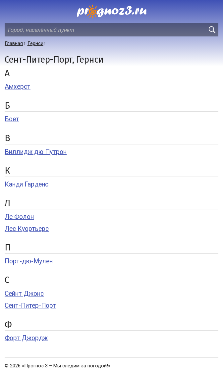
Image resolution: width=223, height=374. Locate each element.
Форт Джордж (26, 338)
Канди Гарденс (26, 184)
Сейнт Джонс (24, 293)
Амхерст (17, 86)
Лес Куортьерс (27, 229)
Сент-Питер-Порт (30, 305)
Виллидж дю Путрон (36, 152)
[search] (211, 29)
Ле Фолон (19, 217)
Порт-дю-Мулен (29, 261)
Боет (12, 119)
